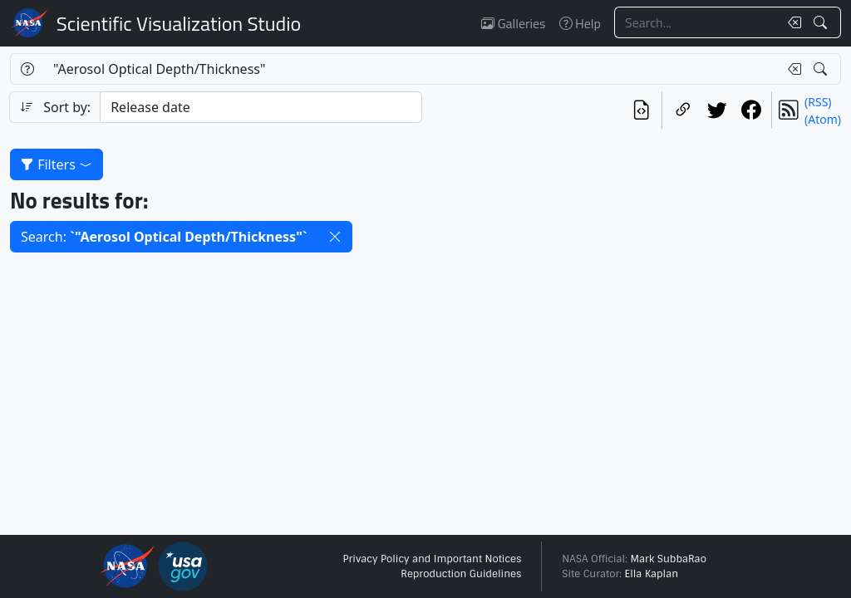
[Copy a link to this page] (682, 110)
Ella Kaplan (652, 574)
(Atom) (822, 119)
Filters (56, 164)
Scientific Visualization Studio (179, 23)
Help (580, 23)
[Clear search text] (791, 22)
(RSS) (817, 102)
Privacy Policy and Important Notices (431, 559)
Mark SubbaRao (668, 559)
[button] (334, 236)
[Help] (27, 69)
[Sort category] (261, 107)
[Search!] (822, 22)
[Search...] (696, 22)
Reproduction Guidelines (461, 574)
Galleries (513, 23)
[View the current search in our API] (641, 110)
